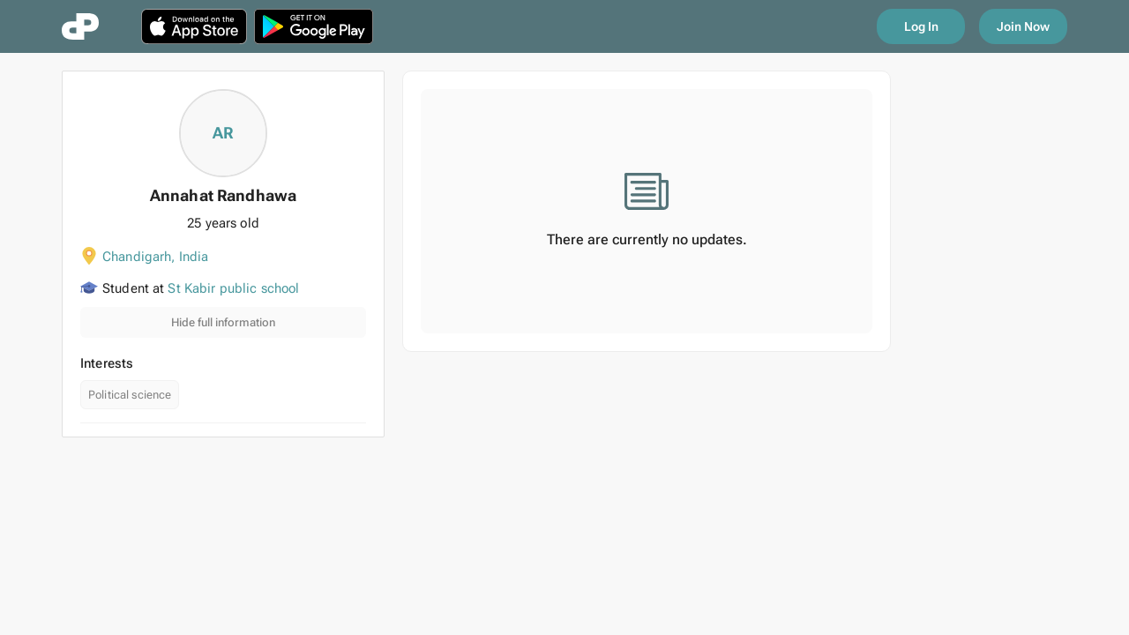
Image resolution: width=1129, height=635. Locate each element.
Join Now (1023, 26)
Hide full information (223, 322)
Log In (921, 26)
